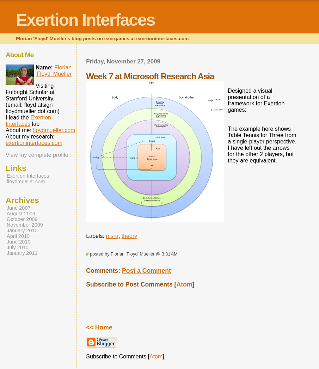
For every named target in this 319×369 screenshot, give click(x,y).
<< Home (99, 327)
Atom (184, 284)
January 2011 (22, 253)
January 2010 (22, 230)
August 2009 (21, 213)
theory (129, 236)
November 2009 (25, 225)
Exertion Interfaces (85, 20)
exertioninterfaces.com (34, 143)
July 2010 (18, 247)
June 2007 (18, 208)
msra (112, 236)
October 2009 (22, 219)
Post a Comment (146, 270)
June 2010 (18, 242)
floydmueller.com (54, 130)
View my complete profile (37, 155)
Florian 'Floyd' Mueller (54, 70)
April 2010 (18, 236)
